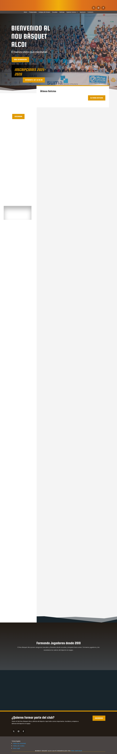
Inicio (25, 12)
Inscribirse (99, 718)
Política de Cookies (18, 746)
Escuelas (54, 12)
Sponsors (83, 12)
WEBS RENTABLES (76, 751)
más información (20, 60)
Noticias (61, 12)
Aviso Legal (16, 748)
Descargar (18, 116)
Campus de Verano (44, 12)
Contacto (90, 12)
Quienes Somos (71, 12)
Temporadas (33, 12)
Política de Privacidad (19, 743)
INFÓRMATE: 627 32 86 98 (34, 80)
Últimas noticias (96, 98)
